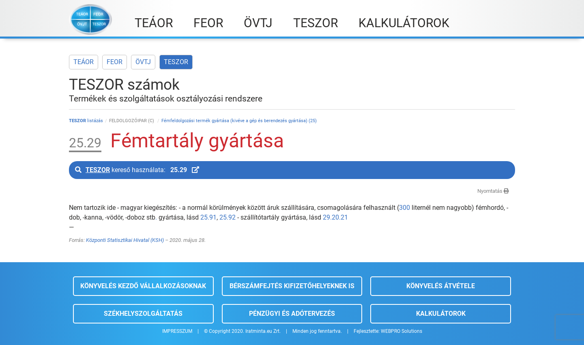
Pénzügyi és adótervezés (292, 313)
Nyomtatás (493, 191)
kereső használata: (137, 170)
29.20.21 (335, 217)
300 (404, 207)
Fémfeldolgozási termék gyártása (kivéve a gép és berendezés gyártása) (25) (239, 120)
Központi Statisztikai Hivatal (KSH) (125, 240)
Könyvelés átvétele (440, 286)
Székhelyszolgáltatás (143, 313)
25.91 (208, 217)
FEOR (114, 62)
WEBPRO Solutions (401, 331)
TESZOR (176, 62)
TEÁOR (83, 62)
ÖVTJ (143, 62)
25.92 (227, 217)
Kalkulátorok (441, 313)
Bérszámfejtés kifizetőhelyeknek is (292, 286)
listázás (86, 120)
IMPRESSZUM (177, 331)
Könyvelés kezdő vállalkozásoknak (143, 286)
